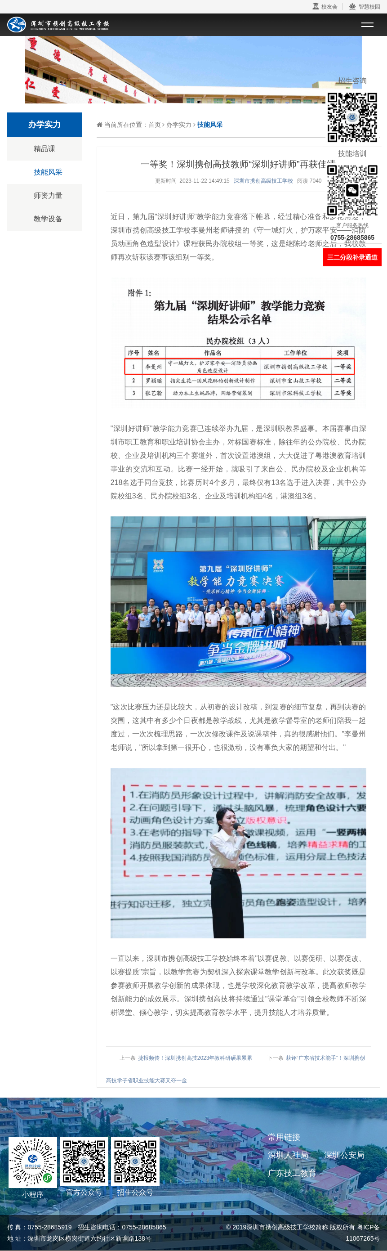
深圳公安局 (344, 1155)
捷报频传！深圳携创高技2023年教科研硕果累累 (195, 1058)
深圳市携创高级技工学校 (263, 181)
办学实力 (178, 124)
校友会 (325, 6)
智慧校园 (364, 7)
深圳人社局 (288, 1155)
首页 (154, 124)
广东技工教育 (292, 1173)
